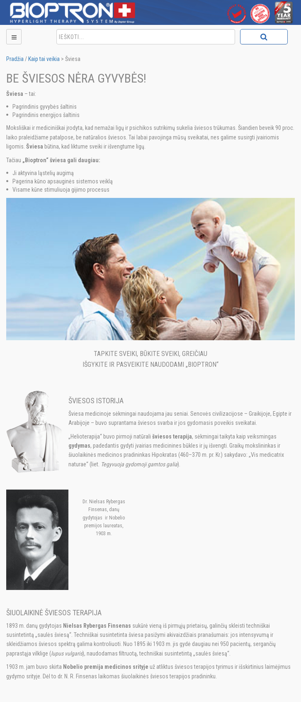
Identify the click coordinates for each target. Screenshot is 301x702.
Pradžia (15, 59)
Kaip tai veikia (44, 59)
